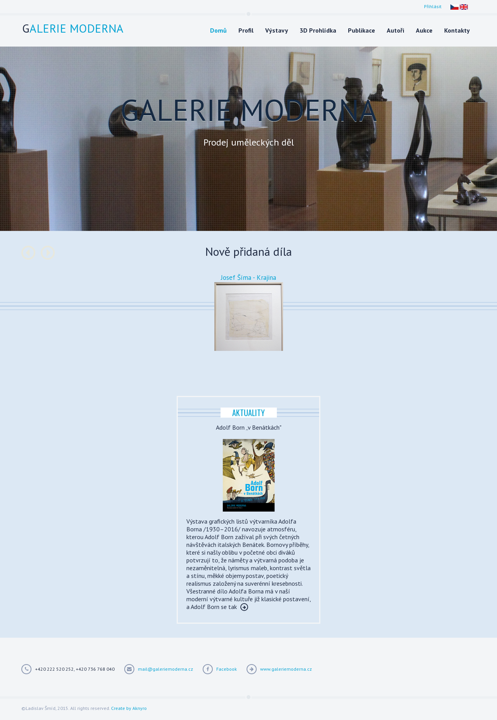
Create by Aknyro (129, 708)
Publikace (361, 30)
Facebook (226, 669)
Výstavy (276, 30)
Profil (246, 30)
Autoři (395, 30)
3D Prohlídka (318, 30)
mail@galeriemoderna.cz (165, 669)
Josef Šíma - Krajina (248, 277)
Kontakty (457, 30)
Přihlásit (432, 6)
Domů (218, 30)
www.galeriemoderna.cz (286, 669)
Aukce (424, 30)
